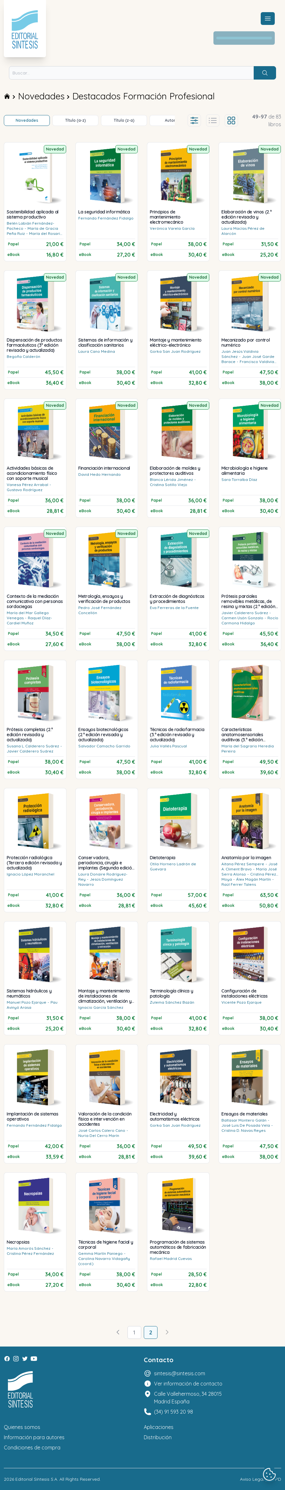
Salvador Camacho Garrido (104, 746)
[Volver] (118, 1332)
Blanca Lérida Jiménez (171, 479)
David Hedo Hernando (99, 474)
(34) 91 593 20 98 (173, 1412)
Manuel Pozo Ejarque (26, 1002)
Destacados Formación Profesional (143, 96)
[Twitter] (25, 1358)
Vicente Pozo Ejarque (241, 1002)
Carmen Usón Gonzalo (242, 617)
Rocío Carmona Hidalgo (249, 620)
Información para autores (34, 1437)
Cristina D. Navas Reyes (243, 1130)
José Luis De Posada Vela (245, 1125)
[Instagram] (16, 1358)
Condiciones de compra (32, 1447)
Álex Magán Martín (253, 879)
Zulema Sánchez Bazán (172, 1002)
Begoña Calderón (23, 356)
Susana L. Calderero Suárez (33, 746)
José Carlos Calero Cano (101, 1130)
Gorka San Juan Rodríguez (175, 351)
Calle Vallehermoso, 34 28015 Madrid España (188, 1398)
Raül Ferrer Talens (238, 884)
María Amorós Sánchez (28, 1248)
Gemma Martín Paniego (100, 1253)
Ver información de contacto (188, 1383)
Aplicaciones (158, 1427)
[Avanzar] (167, 1332)
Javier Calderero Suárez (244, 612)
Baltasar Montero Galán (243, 1120)
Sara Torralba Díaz (239, 479)
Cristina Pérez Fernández (30, 1253)
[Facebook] (7, 1358)
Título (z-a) (124, 120)
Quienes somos (22, 1427)
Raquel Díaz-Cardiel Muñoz (29, 620)
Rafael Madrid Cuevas (171, 1258)
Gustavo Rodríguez (24, 489)
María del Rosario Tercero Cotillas (35, 236)
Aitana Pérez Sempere (242, 863)
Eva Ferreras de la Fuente (174, 607)
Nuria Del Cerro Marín (98, 1135)
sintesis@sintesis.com (179, 1373)
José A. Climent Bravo (249, 866)
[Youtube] (34, 1358)
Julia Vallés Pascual (168, 746)
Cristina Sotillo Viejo (168, 484)
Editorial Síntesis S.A (36, 1479)
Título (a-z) (75, 120)
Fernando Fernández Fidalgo (106, 218)
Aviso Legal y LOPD (260, 1479)
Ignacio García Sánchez (100, 1007)
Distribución (158, 1437)
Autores (172, 120)
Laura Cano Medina (96, 351)
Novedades (41, 96)
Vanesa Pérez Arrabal (27, 484)
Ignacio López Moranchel (30, 874)
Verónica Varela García (172, 228)
